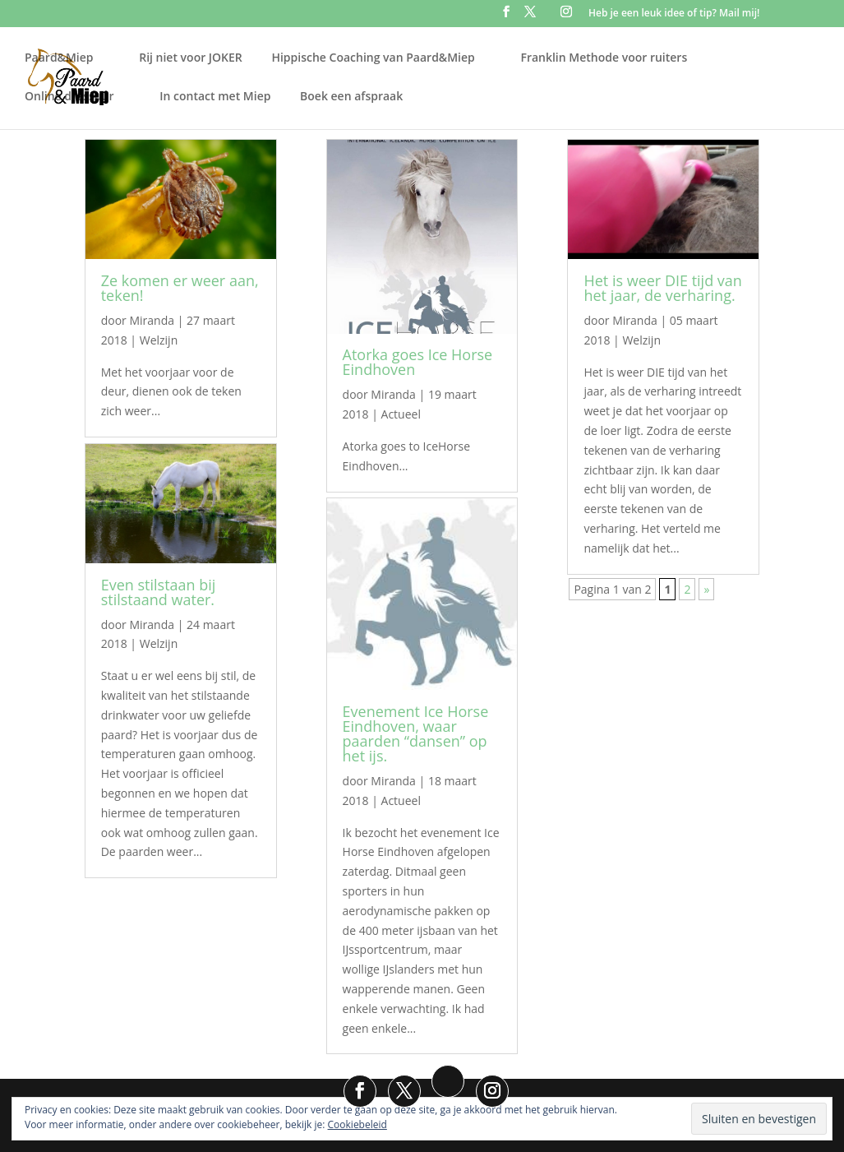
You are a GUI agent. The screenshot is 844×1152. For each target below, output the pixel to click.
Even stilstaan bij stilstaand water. (158, 592)
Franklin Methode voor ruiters (603, 57)
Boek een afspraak (351, 96)
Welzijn (159, 340)
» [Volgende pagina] (706, 589)
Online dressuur (69, 96)
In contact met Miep (214, 96)
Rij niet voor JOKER (190, 57)
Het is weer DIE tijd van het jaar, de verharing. (662, 288)
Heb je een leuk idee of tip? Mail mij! (673, 14)
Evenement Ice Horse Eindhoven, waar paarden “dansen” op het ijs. (416, 733)
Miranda (151, 320)
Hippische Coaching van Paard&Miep (372, 57)
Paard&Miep (59, 57)
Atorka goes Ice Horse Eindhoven (418, 362)
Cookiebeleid (357, 1124)
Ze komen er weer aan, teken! (180, 288)
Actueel (401, 414)
